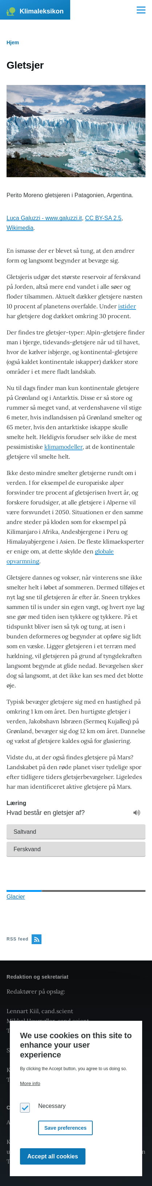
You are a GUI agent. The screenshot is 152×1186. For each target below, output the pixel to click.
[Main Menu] (141, 9)
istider (127, 306)
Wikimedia (20, 228)
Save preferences (65, 1128)
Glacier (16, 897)
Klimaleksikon (42, 11)
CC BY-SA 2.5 (103, 218)
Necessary (52, 1106)
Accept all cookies (52, 1156)
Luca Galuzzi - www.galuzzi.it (44, 218)
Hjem (13, 42)
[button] (76, 831)
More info (30, 1083)
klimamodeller (63, 446)
